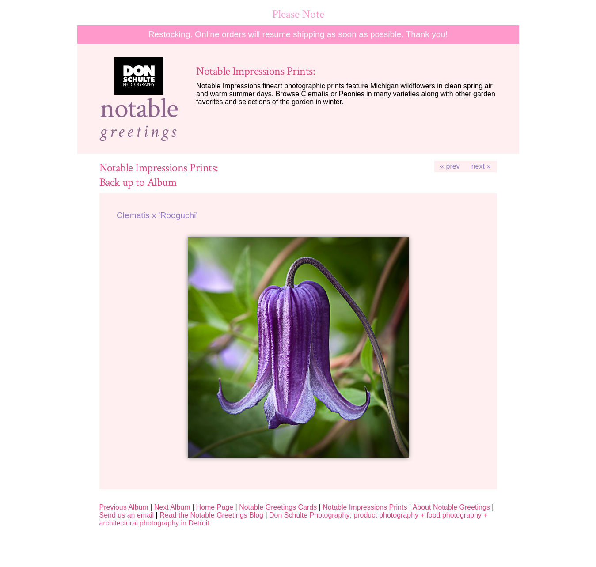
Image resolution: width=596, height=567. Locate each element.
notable (139, 108)
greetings (138, 131)
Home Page (215, 507)
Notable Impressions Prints (365, 507)
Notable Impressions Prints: (255, 71)
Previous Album (123, 507)
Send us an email (126, 515)
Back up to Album (138, 182)
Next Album (172, 507)
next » (481, 166)
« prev (449, 166)
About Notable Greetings (451, 507)
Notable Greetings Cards (278, 507)
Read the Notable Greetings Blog (211, 515)
